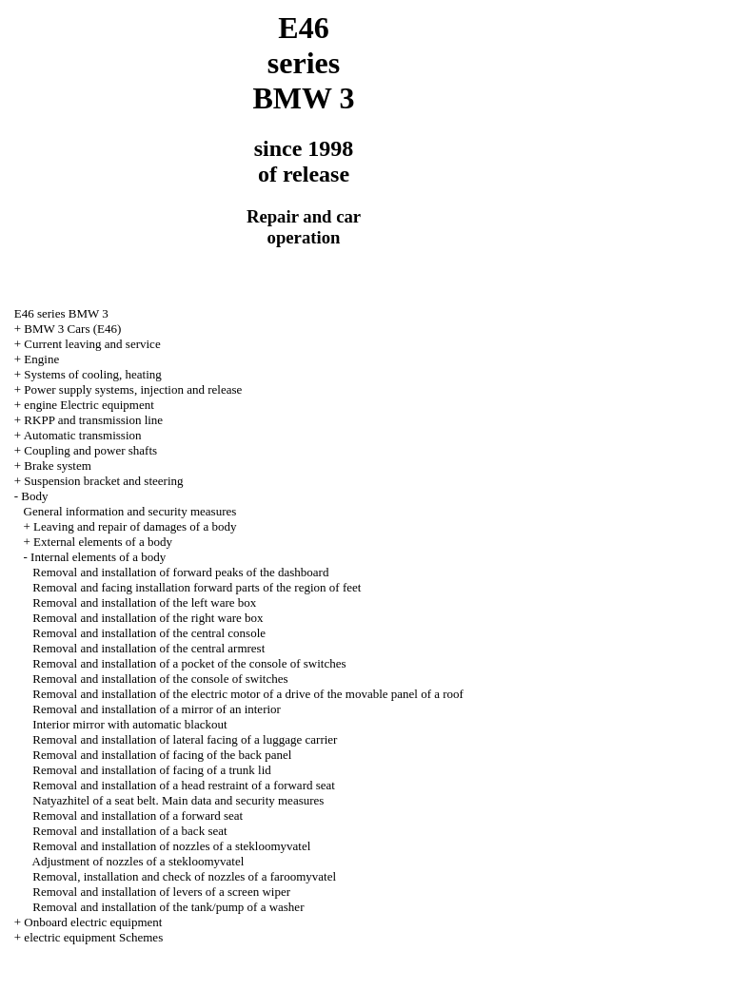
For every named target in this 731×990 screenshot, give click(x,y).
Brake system (57, 465)
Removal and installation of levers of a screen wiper (161, 891)
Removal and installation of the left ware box (144, 602)
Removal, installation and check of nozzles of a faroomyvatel (184, 876)
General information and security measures (130, 511)
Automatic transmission (83, 435)
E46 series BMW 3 (61, 313)
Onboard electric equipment (93, 922)
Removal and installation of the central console (149, 633)
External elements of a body (102, 541)
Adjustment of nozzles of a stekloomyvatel (138, 861)
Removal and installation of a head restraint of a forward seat (183, 785)
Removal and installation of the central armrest (148, 648)
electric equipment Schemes (93, 937)
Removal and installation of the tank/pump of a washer (168, 907)
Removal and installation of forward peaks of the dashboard (180, 572)
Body (34, 496)
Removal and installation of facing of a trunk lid (151, 770)
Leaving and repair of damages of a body (134, 526)
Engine (41, 359)
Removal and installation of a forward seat (137, 815)
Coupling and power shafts (90, 450)
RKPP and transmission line (93, 420)
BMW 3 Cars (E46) (72, 328)
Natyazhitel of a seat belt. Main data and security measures (178, 800)
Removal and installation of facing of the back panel (161, 754)
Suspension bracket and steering (103, 481)
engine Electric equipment (88, 405)
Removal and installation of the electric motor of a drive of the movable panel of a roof (248, 694)
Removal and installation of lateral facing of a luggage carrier (184, 739)
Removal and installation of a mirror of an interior (156, 709)
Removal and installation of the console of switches (159, 678)
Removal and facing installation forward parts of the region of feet (196, 587)
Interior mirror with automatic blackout (129, 724)
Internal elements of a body (98, 557)
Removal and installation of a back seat (129, 831)
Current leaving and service (92, 344)
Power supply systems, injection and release (133, 389)
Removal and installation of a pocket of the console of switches (189, 663)
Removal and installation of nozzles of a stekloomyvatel (171, 846)
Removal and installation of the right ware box (147, 618)
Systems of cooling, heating (92, 374)
